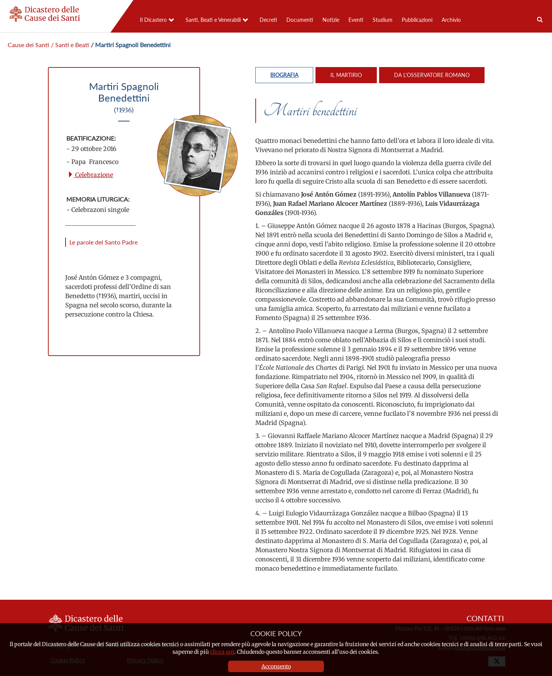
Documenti (299, 19)
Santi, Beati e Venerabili (213, 19)
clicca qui (222, 651)
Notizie (330, 19)
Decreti (268, 19)
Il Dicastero (153, 19)
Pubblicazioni (417, 19)
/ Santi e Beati (70, 44)
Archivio (451, 19)
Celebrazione (90, 175)
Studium (383, 19)
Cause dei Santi (28, 44)
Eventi (355, 19)
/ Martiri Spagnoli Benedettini (131, 44)
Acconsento (276, 666)
